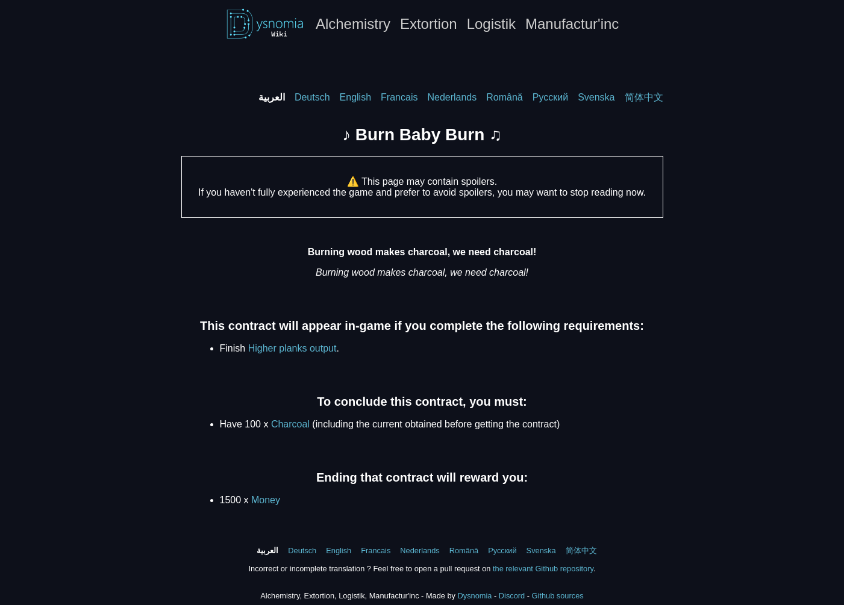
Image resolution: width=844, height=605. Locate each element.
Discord (512, 595)
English (355, 97)
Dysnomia (475, 595)
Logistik (491, 24)
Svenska (596, 97)
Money (265, 500)
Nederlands (452, 97)
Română (504, 97)
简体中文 (644, 97)
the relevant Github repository (543, 568)
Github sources (558, 595)
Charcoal (290, 424)
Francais (399, 97)
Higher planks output (292, 348)
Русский (550, 97)
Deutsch (312, 97)
